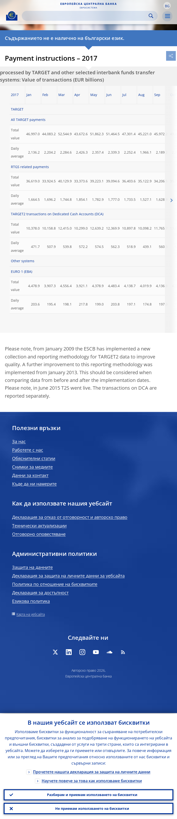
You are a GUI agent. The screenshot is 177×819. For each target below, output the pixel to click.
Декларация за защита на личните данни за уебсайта (68, 576)
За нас (19, 441)
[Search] (86, 16)
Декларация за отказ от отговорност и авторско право (69, 517)
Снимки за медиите (32, 467)
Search (151, 16)
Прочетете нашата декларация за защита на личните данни (91, 771)
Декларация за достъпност (40, 593)
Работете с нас (27, 450)
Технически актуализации (39, 526)
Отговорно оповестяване (39, 534)
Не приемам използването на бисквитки (92, 808)
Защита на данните (32, 567)
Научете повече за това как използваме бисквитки (92, 780)
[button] (167, 5)
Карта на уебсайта (30, 614)
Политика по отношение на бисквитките (54, 584)
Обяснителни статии (33, 458)
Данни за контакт (30, 475)
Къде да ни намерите (34, 484)
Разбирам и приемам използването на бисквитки (92, 794)
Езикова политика (31, 601)
